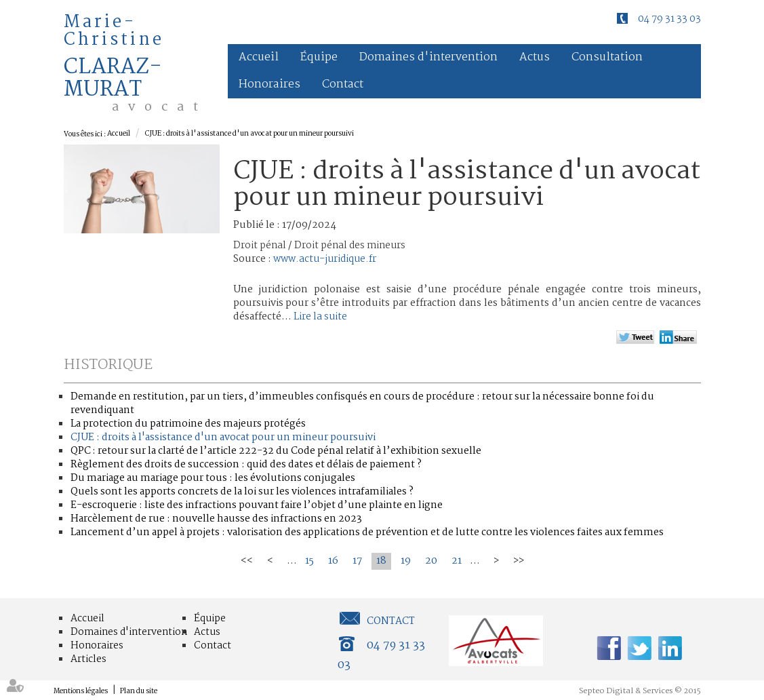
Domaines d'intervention (428, 57)
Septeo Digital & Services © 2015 (640, 691)
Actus (534, 57)
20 (431, 561)
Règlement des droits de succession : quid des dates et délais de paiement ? (246, 464)
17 (357, 561)
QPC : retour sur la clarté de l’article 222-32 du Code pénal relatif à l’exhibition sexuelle (276, 451)
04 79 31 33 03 (669, 19)
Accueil (259, 57)
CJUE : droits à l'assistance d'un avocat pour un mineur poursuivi (249, 134)
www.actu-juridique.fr (324, 259)
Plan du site (138, 691)
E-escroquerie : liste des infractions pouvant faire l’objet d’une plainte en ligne (257, 505)
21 (456, 561)
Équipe (319, 57)
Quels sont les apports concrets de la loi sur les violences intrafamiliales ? (242, 492)
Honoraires (269, 84)
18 (381, 561)
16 (333, 561)
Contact (342, 84)
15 (309, 561)
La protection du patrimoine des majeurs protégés (188, 424)
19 (406, 561)
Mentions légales (81, 691)
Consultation (607, 57)
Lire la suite (320, 317)
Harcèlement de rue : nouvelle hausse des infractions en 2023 (216, 519)
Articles (88, 659)
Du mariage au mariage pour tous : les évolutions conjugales (213, 478)
